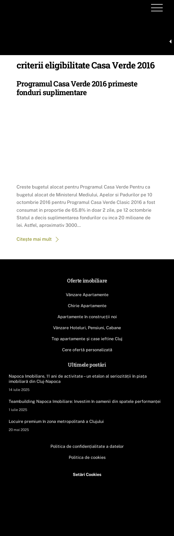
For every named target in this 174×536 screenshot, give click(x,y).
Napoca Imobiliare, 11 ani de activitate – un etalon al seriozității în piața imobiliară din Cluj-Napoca (78, 379)
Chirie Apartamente (87, 305)
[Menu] (156, 8)
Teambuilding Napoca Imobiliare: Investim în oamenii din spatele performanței (85, 401)
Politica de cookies (87, 457)
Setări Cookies (87, 474)
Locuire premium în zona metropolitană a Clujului (56, 421)
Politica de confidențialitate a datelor (87, 446)
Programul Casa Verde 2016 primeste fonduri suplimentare (77, 88)
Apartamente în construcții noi (87, 316)
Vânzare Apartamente (87, 294)
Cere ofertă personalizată (87, 349)
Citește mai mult (34, 239)
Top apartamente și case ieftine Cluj (87, 338)
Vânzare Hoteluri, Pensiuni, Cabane (87, 327)
